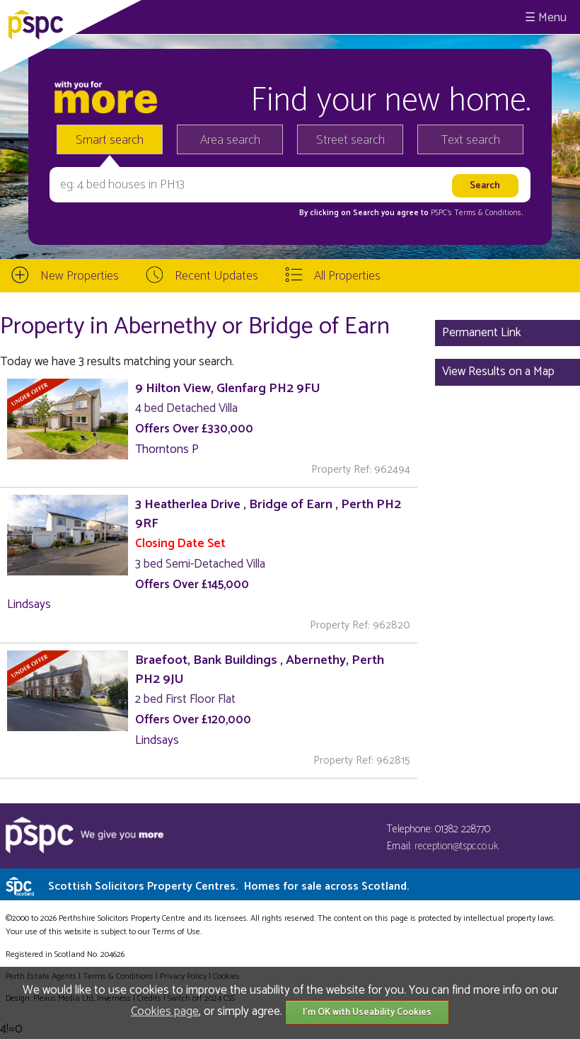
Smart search (110, 140)
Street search (350, 140)
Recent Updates (216, 276)
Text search (470, 140)
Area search (230, 140)
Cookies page (165, 1011)
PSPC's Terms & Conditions (476, 213)
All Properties (347, 276)
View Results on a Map (498, 371)
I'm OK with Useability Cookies (367, 1012)
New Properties (79, 276)
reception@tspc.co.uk (456, 846)
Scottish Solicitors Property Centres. (228, 886)
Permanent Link (481, 333)
